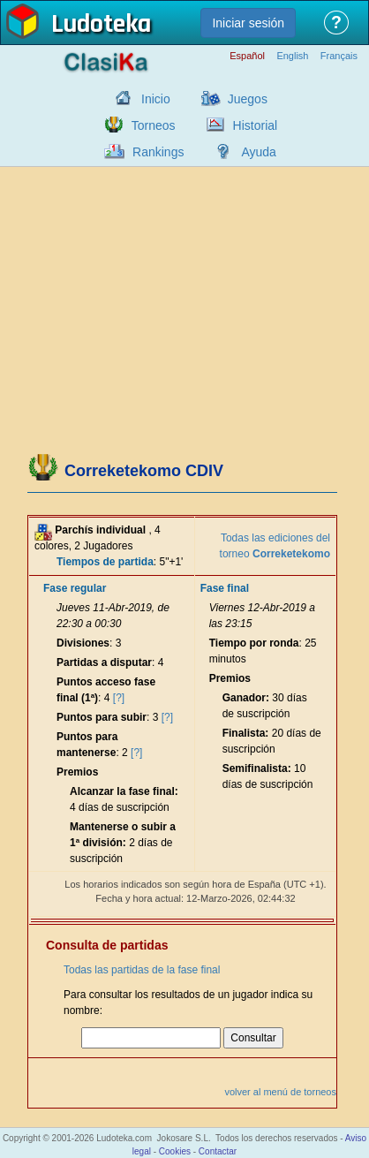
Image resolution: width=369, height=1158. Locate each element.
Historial (255, 125)
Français (339, 56)
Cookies (175, 1151)
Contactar (218, 1151)
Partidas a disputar (104, 662)
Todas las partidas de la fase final (142, 970)
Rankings (158, 152)
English (292, 56)
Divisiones (82, 643)
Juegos (247, 99)
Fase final (224, 588)
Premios (77, 772)
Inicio (155, 99)
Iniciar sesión (248, 23)
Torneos (154, 125)
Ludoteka (101, 26)
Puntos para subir (101, 717)
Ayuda (258, 152)
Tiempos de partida (105, 562)
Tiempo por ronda (254, 643)
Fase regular (74, 588)
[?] (118, 698)
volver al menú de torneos (280, 1091)
